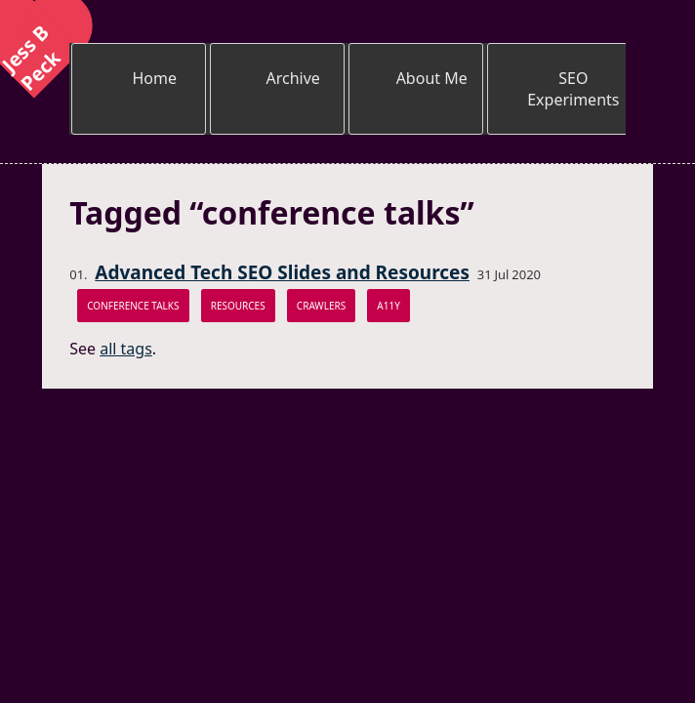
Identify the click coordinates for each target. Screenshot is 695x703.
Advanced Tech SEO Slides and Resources (282, 272)
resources (238, 305)
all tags (126, 348)
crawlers (321, 305)
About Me (432, 78)
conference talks (133, 305)
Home (154, 78)
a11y (388, 305)
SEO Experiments (573, 88)
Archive (293, 78)
